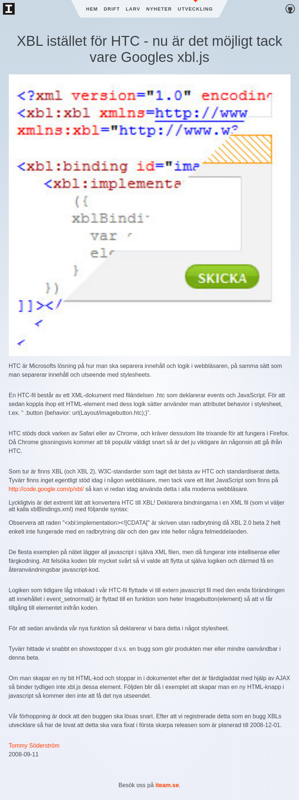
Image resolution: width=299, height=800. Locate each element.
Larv (133, 9)
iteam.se (167, 785)
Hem (92, 9)
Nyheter (159, 9)
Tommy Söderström (34, 745)
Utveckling (195, 9)
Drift (112, 9)
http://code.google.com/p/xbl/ (46, 489)
